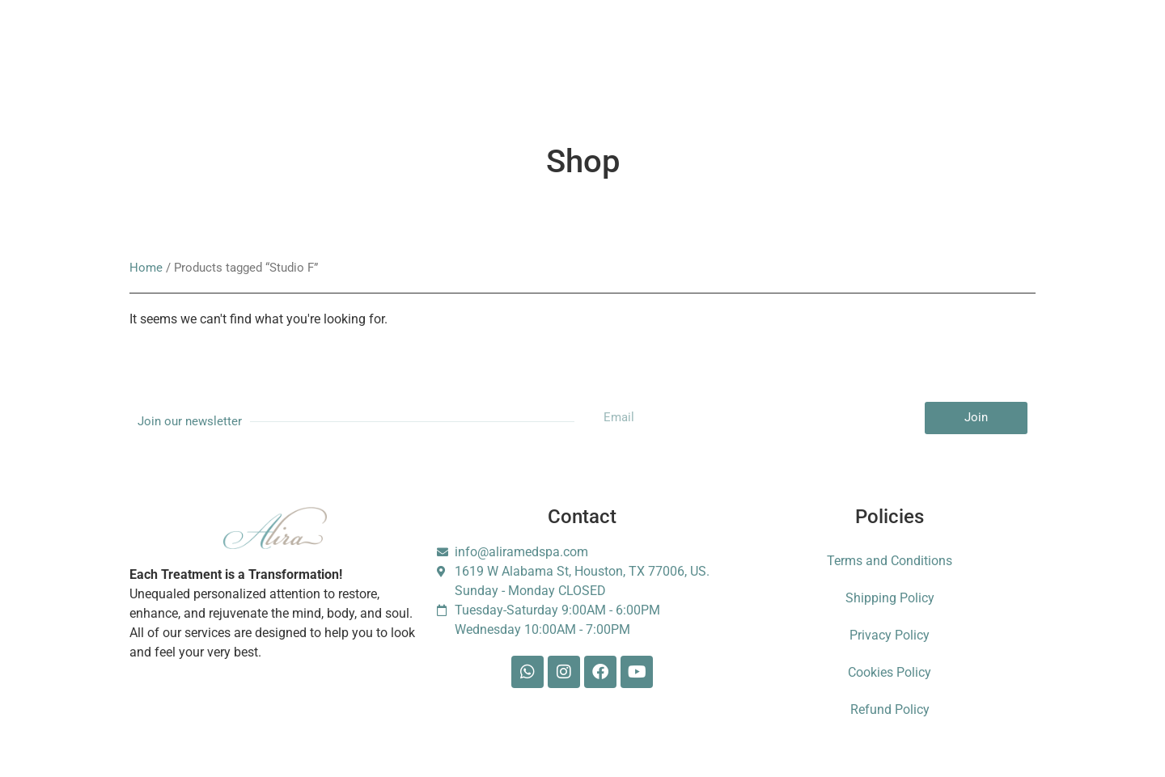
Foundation (811, 56)
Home (146, 267)
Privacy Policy (889, 635)
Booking (462, 56)
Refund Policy (890, 709)
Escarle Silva (908, 57)
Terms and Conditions (889, 560)
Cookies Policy (889, 672)
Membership (377, 56)
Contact (731, 56)
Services (228, 56)
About (298, 56)
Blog (666, 56)
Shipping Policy (889, 598)
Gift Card (538, 56)
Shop (607, 56)
